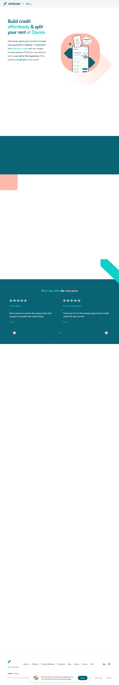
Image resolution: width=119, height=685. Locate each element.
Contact (85, 664)
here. (69, 679)
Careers (76, 664)
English (10, 673)
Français (16, 673)
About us (26, 664)
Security (109, 678)
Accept (82, 678)
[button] (14, 332)
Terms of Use (98, 678)
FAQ (91, 664)
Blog (69, 664)
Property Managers (48, 664)
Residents (35, 664)
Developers (61, 664)
